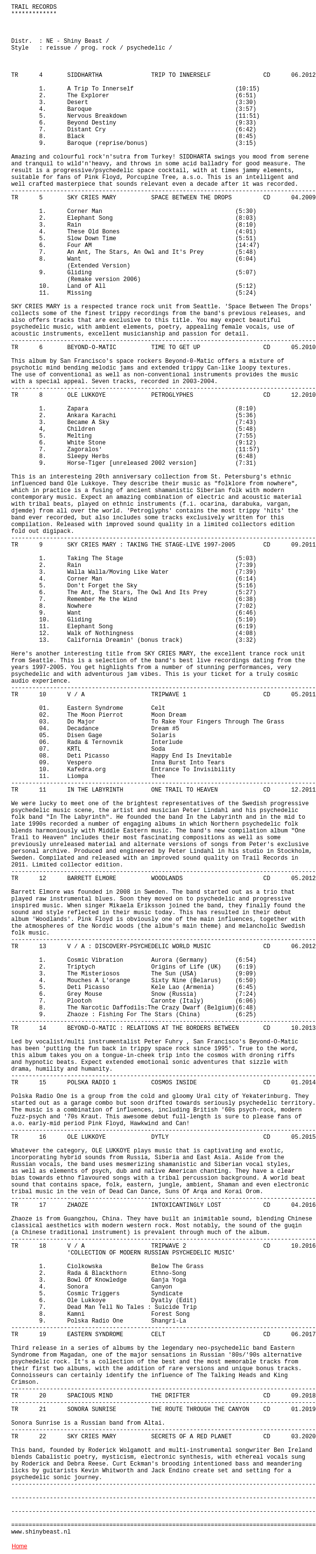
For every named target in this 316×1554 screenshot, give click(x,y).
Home (19, 1546)
